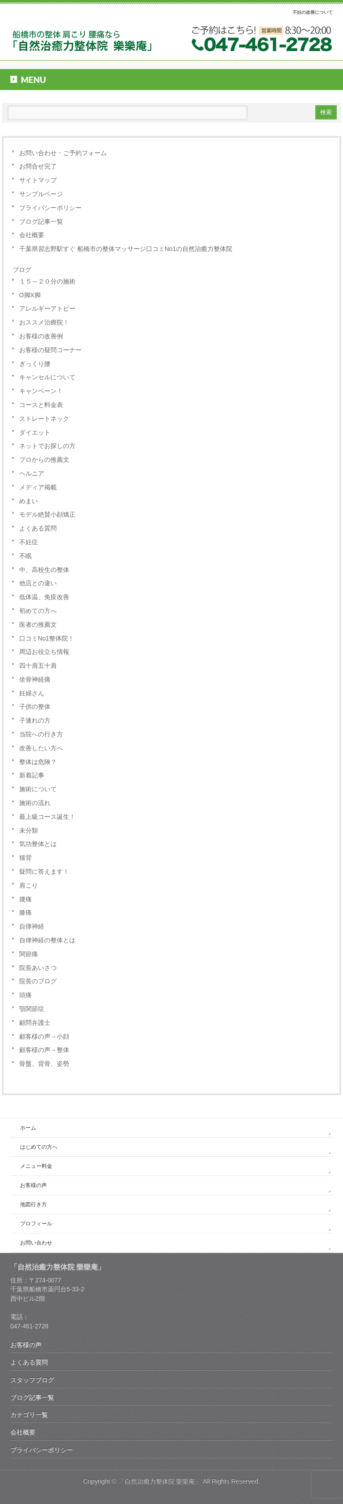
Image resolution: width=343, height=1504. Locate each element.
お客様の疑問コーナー (50, 350)
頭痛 (25, 995)
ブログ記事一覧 (41, 221)
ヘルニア (31, 473)
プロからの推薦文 (44, 459)
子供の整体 (34, 706)
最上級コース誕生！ (47, 817)
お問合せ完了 (38, 166)
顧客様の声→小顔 (44, 1036)
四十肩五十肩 (38, 665)
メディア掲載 (38, 487)
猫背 (25, 858)
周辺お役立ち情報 (44, 652)
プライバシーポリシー (50, 208)
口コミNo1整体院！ (46, 638)
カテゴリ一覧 (29, 1414)
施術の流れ (34, 803)
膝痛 (25, 912)
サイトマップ (38, 180)
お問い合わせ (36, 1243)
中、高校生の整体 (44, 570)
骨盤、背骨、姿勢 (44, 1063)
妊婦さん (31, 693)
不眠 (25, 556)
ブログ (22, 269)
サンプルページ (41, 194)
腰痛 (25, 899)
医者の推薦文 (38, 624)
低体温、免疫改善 (44, 597)
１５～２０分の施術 (47, 281)
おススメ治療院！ (44, 322)
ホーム (28, 1128)
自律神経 (31, 926)
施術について (38, 789)
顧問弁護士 (34, 1022)
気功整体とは (38, 844)
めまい (28, 501)
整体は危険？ (38, 762)
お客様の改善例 (41, 336)
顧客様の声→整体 (44, 1050)
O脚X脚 (30, 295)
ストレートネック (44, 418)
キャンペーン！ (41, 391)
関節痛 (28, 954)
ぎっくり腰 (34, 364)
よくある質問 (38, 528)
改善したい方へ (41, 748)
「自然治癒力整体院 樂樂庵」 (159, 1481)
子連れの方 (34, 720)
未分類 (28, 830)
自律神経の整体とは (47, 940)
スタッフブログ (32, 1380)
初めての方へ (38, 611)
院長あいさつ (38, 968)
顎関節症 (31, 1009)
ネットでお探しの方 (47, 446)
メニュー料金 (36, 1166)
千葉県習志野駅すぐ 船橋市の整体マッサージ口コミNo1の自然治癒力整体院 (125, 249)
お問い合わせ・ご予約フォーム (63, 153)
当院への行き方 (41, 734)
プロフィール (36, 1223)
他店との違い (38, 583)
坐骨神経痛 (34, 679)
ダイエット (34, 432)
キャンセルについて (47, 377)
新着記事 (31, 775)
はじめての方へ (39, 1147)
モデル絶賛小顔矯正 (47, 514)
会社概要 (31, 235)
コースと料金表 (41, 405)
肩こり (28, 885)
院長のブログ (38, 981)
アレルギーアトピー (47, 308)
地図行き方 (33, 1204)
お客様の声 (33, 1185)
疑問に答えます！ (44, 871)
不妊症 (28, 542)
